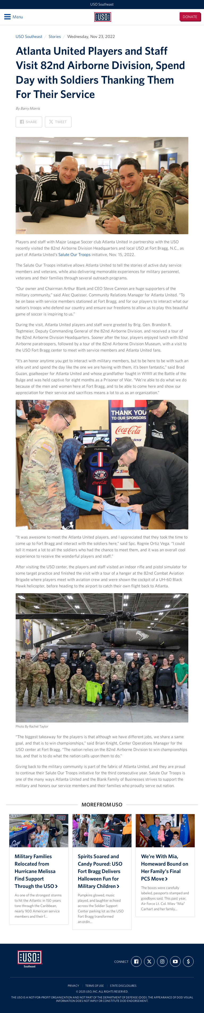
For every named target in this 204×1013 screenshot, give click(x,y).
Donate (190, 16)
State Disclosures (123, 986)
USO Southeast (102, 4)
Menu (13, 16)
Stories (55, 36)
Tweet (58, 123)
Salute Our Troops (74, 254)
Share (28, 123)
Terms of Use (94, 986)
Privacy (73, 986)
